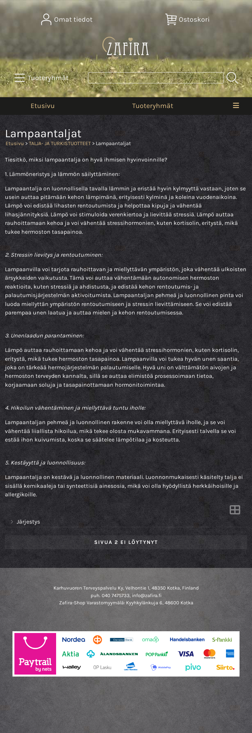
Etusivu (43, 106)
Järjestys (24, 522)
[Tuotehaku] (156, 77)
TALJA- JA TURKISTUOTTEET (60, 143)
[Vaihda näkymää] (235, 511)
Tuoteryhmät (152, 106)
